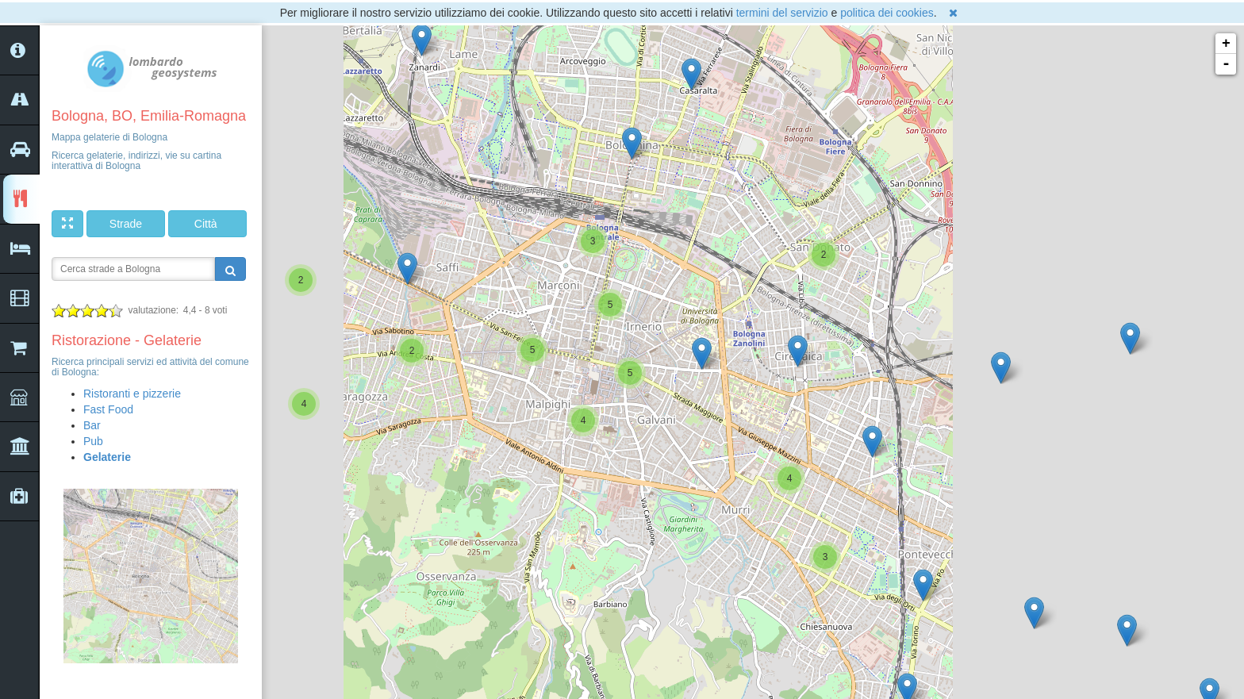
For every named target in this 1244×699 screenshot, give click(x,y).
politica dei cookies (887, 12)
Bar (92, 425)
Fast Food (108, 409)
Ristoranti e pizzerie (132, 393)
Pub (93, 441)
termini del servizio (782, 12)
